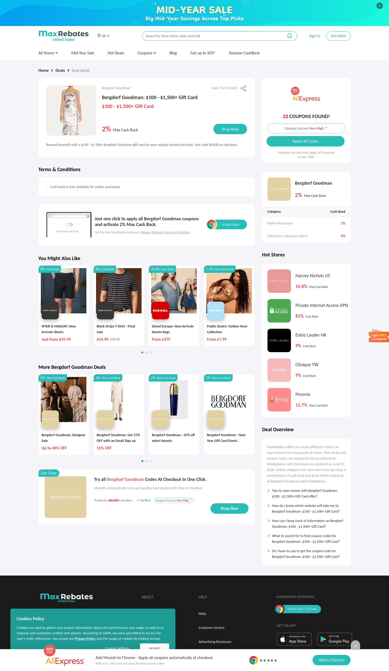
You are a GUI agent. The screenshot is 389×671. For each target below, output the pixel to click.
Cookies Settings (117, 648)
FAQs (202, 613)
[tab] (306, 491)
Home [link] (44, 70)
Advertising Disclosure (215, 642)
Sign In (314, 35)
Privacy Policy (85, 638)
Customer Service (212, 627)
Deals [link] (60, 70)
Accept (155, 648)
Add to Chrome (331, 659)
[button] (103, 36)
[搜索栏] (209, 36)
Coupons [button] (147, 52)
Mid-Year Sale (82, 52)
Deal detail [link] (81, 70)
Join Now (338, 35)
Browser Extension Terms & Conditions (165, 232)
